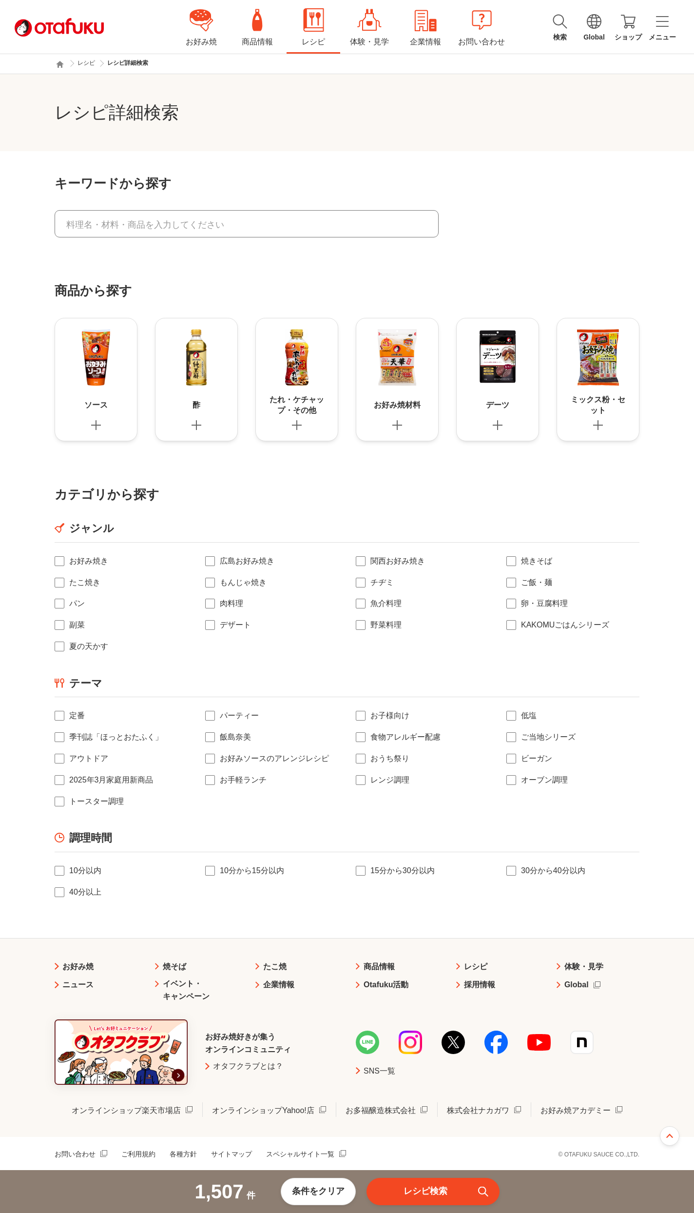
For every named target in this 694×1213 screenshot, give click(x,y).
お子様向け (389, 715)
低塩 (529, 715)
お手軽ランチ (243, 780)
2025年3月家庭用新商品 (111, 780)
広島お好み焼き (247, 561)
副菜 (77, 625)
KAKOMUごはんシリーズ (565, 625)
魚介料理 (386, 603)
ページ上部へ (669, 1136)
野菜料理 (386, 625)
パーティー (239, 715)
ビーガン (536, 758)
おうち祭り (389, 758)
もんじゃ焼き (243, 582)
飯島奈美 (235, 737)
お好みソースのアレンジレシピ (274, 758)
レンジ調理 (389, 780)
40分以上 (85, 892)
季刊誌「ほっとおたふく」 (116, 737)
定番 (77, 715)
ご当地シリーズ (548, 737)
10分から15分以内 (252, 870)
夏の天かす (88, 646)
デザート (235, 625)
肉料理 (231, 603)
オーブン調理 (544, 780)
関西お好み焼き (397, 561)
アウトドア (88, 758)
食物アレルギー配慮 (405, 737)
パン (77, 603)
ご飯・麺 (536, 582)
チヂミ (382, 582)
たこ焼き (84, 582)
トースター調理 (96, 801)
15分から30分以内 (402, 870)
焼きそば (536, 561)
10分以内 (85, 870)
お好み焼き (88, 561)
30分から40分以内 (553, 870)
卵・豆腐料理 (544, 603)
